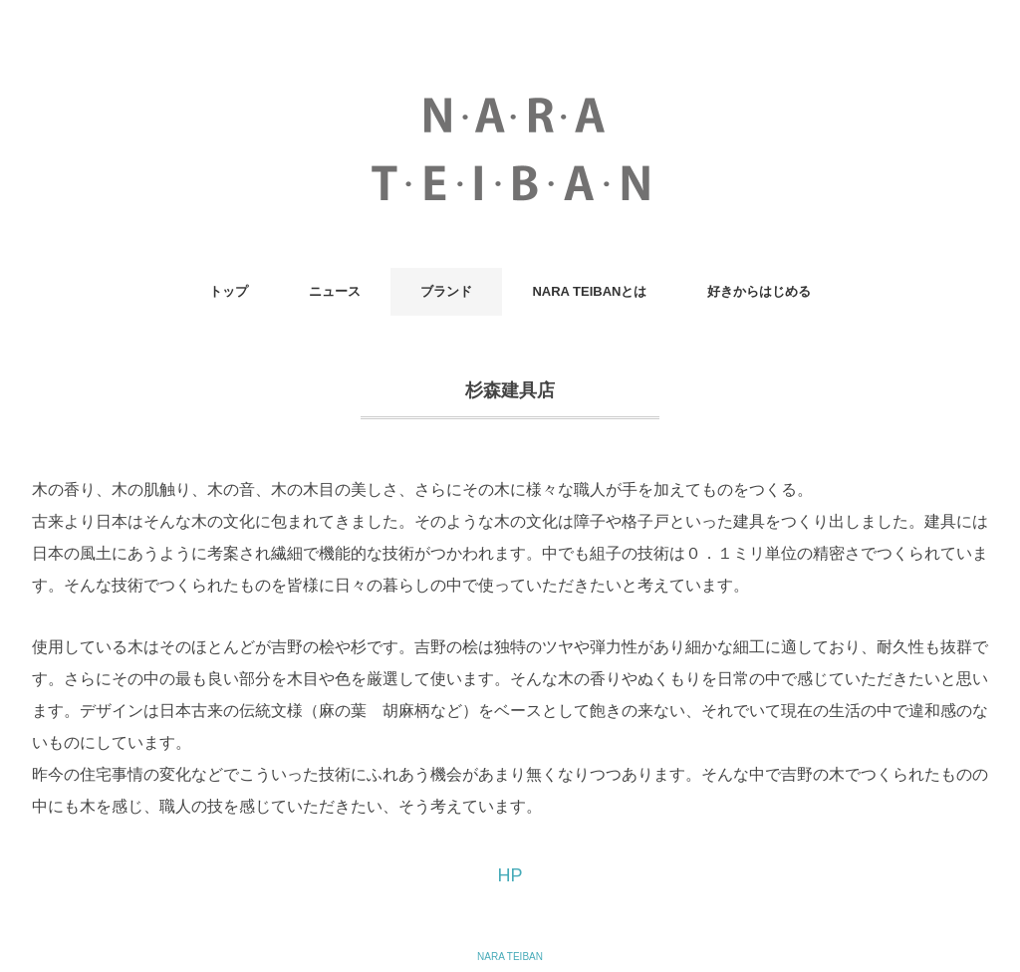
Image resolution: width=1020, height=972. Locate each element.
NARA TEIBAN (510, 956)
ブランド (446, 291)
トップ (228, 291)
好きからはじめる (759, 291)
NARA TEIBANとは (589, 291)
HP (509, 875)
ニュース (335, 291)
